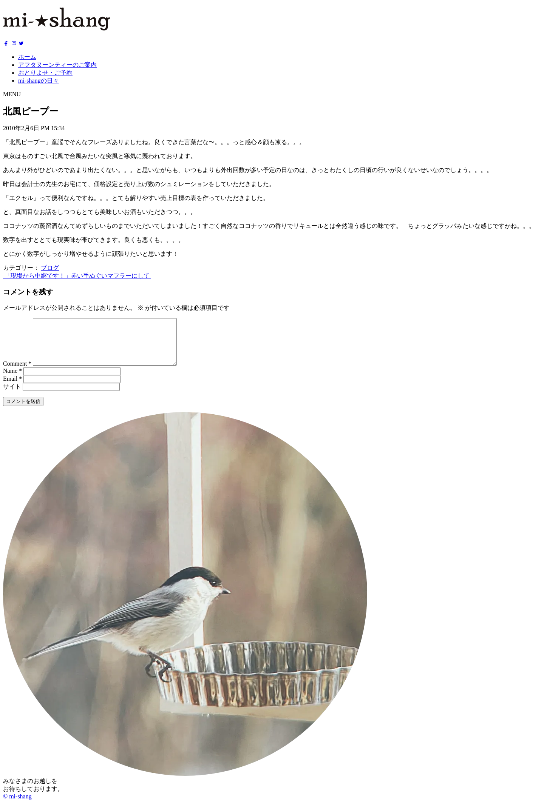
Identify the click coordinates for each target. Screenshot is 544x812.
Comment (17, 372)
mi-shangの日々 (38, 80)
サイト (12, 395)
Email (12, 387)
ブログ (50, 268)
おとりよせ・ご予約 (45, 72)
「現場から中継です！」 (37, 275)
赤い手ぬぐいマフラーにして (111, 275)
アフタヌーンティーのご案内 (57, 65)
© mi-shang (17, 805)
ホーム (27, 57)
